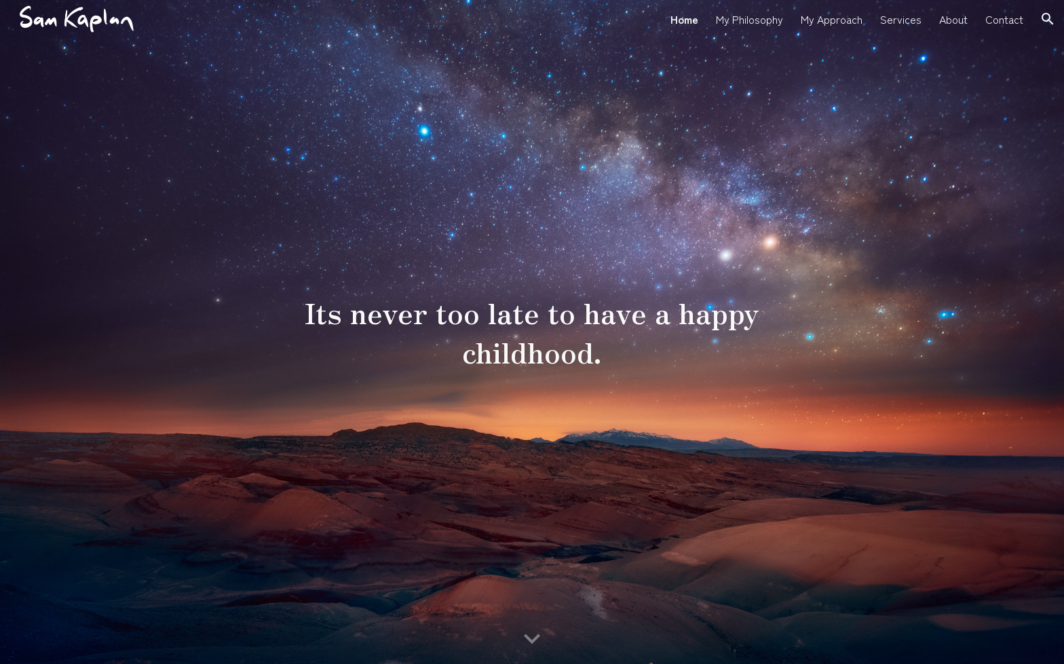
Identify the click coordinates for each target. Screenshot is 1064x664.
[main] (532, 332)
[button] (1047, 19)
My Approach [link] (831, 19)
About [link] (953, 19)
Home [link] (684, 19)
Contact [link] (1004, 19)
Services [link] (901, 19)
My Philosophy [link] (749, 19)
